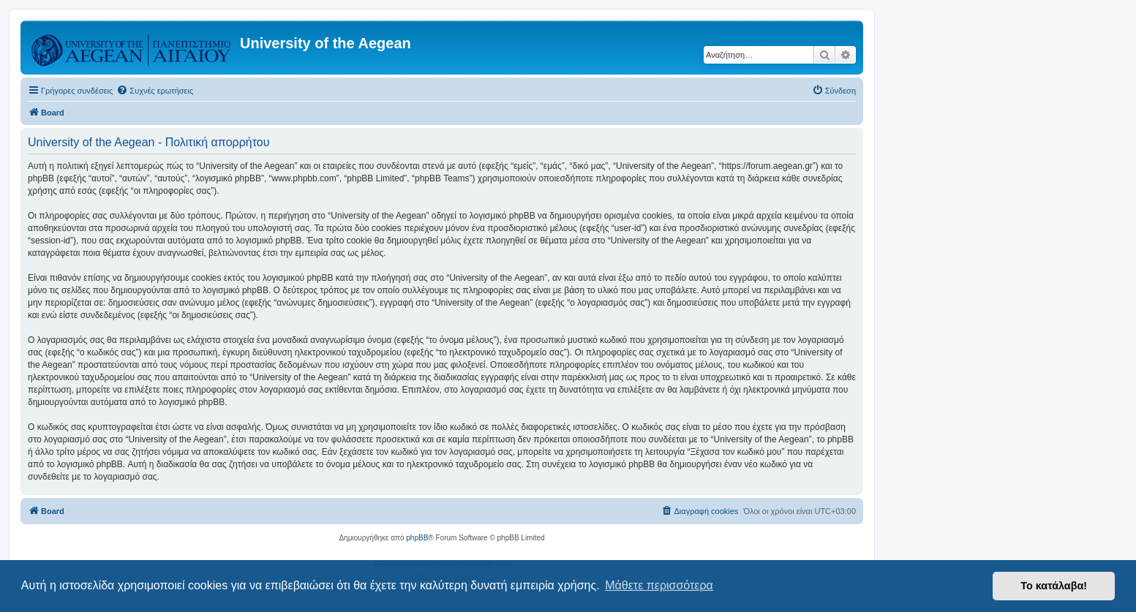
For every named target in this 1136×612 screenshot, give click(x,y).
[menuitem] (154, 90)
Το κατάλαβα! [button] (1053, 586)
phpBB (417, 538)
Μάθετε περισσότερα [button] (659, 585)
